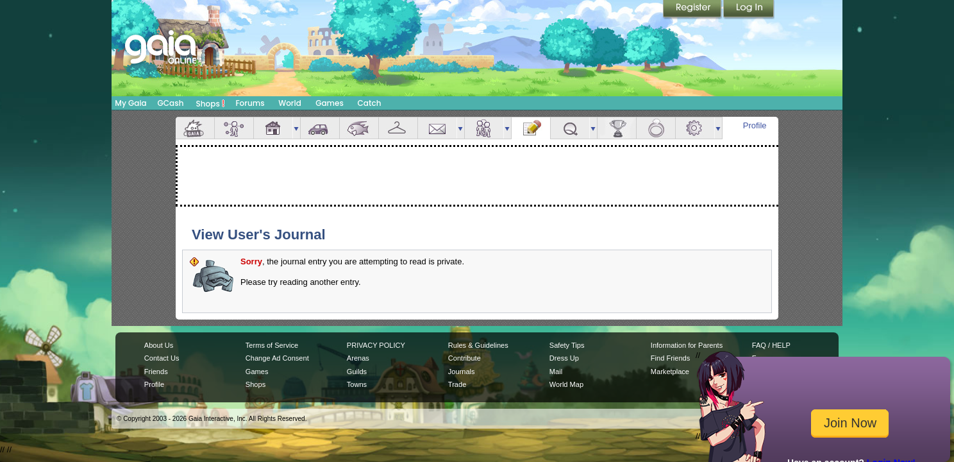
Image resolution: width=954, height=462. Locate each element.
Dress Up (564, 358)
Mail (437, 128)
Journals (461, 371)
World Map (566, 384)
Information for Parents (687, 345)
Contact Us (162, 358)
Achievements (617, 128)
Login (748, 9)
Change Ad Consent (277, 358)
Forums (249, 103)
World (289, 103)
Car (320, 128)
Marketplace (670, 371)
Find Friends (670, 358)
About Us (158, 345)
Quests (570, 128)
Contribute (464, 358)
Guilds (357, 371)
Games (329, 103)
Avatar (234, 128)
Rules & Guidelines (478, 345)
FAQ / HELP (771, 345)
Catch (369, 103)
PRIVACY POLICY (376, 345)
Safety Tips (567, 345)
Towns (357, 384)
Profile (755, 125)
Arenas (358, 358)
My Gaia (130, 103)
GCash (171, 103)
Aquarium (359, 128)
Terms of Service (272, 345)
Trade (457, 384)
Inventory (398, 128)
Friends (484, 128)
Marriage (656, 128)
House (273, 128)
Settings (695, 128)
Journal (531, 128)
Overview (195, 128)
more (296, 128)
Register (693, 9)
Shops (210, 103)
